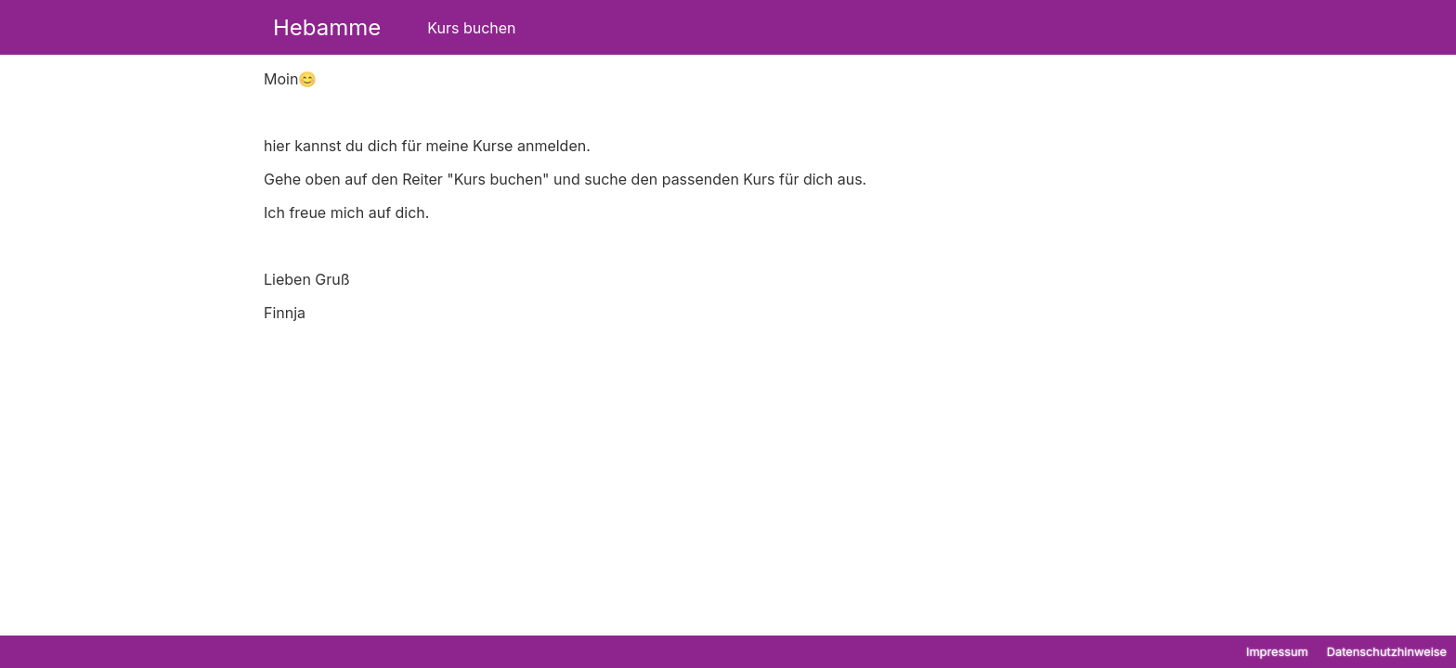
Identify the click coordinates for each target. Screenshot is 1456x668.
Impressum (1277, 652)
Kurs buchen (471, 28)
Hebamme (327, 27)
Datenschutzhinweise (1387, 652)
